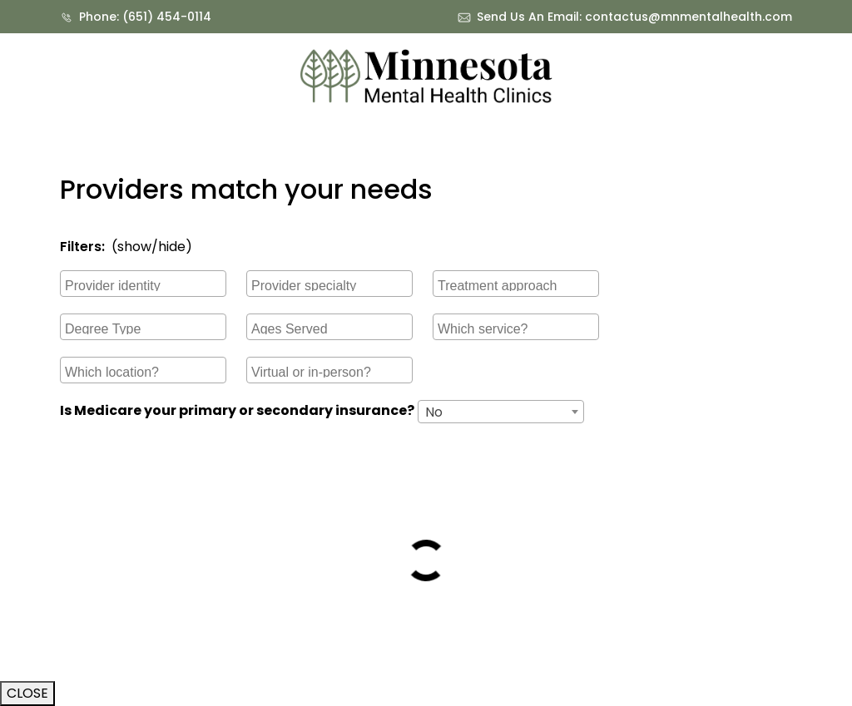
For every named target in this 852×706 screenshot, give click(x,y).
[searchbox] (145, 283)
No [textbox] (434, 412)
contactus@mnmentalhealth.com (688, 16)
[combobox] (143, 283)
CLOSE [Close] (27, 693)
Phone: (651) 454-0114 (145, 16)
